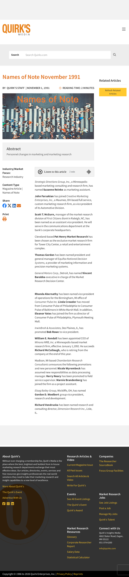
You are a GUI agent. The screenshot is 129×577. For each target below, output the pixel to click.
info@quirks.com (107, 548)
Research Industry (12, 177)
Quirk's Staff (16, 88)
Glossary (72, 536)
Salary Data (73, 551)
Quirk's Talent (107, 519)
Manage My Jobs (108, 514)
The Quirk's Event (12, 492)
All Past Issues (74, 470)
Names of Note (10, 192)
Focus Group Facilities (111, 470)
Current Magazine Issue (80, 464)
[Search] (67, 55)
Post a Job (105, 508)
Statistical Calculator (78, 557)
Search (15, 54)
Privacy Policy (64, 574)
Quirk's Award (75, 510)
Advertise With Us (12, 497)
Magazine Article (11, 188)
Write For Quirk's (76, 485)
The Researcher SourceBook (107, 463)
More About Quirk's (13, 486)
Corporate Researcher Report (79, 544)
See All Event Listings (78, 499)
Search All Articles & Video (78, 477)
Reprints (78, 574)
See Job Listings (108, 502)
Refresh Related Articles (113, 92)
